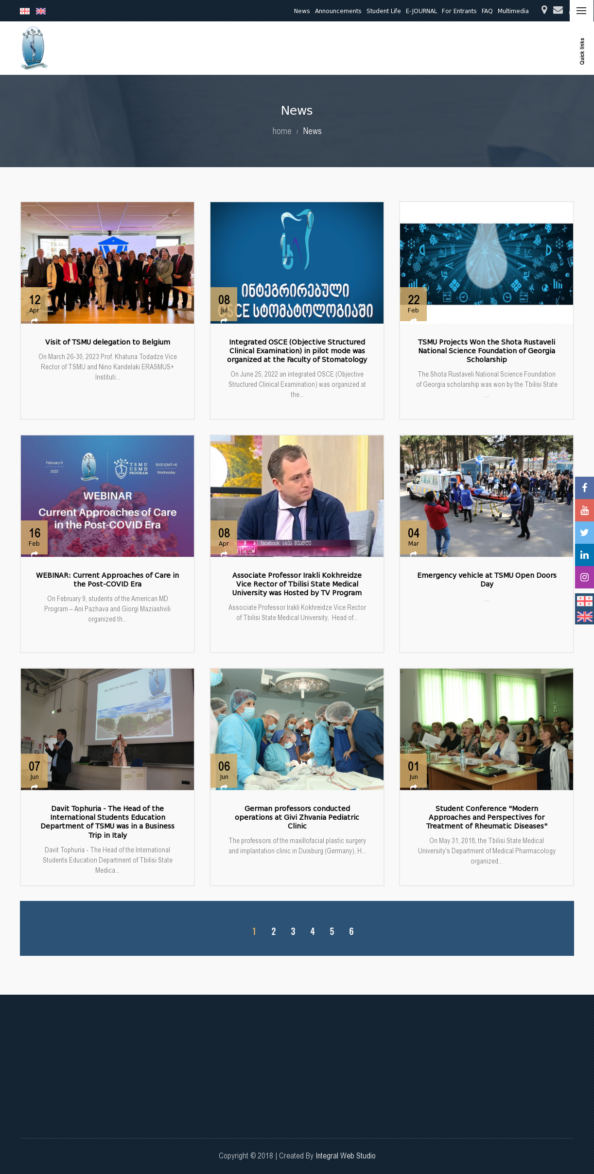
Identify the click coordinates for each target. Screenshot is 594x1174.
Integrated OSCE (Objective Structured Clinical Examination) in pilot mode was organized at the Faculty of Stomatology (297, 351)
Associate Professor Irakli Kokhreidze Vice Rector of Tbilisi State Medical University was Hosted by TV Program (297, 584)
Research (336, 48)
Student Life (384, 11)
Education (296, 48)
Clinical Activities (386, 48)
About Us (258, 48)
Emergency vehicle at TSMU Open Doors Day (487, 579)
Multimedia (513, 11)
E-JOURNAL (421, 11)
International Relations (523, 48)
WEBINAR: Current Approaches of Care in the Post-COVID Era (107, 579)
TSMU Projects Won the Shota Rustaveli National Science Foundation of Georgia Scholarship (486, 351)
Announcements (338, 11)
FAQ (487, 11)
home (282, 131)
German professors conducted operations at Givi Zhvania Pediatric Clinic (297, 817)
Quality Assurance (450, 48)
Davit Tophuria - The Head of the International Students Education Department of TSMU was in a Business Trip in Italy (107, 822)
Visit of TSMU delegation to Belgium (107, 342)
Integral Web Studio (345, 1155)
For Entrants (459, 11)
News (302, 11)
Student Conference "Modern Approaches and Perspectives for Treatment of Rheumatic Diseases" (486, 817)
